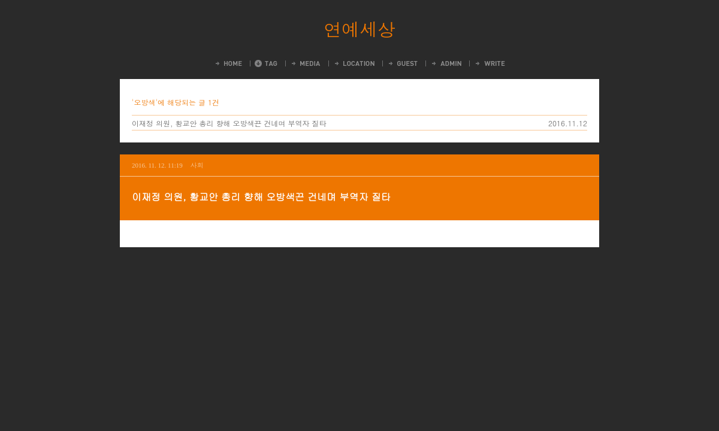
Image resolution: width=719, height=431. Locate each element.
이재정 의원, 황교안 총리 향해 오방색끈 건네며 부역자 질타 (229, 123)
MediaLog (305, 63)
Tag (266, 63)
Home (228, 63)
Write (489, 63)
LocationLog (353, 63)
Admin (445, 63)
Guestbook (402, 63)
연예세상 (359, 28)
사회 (197, 164)
